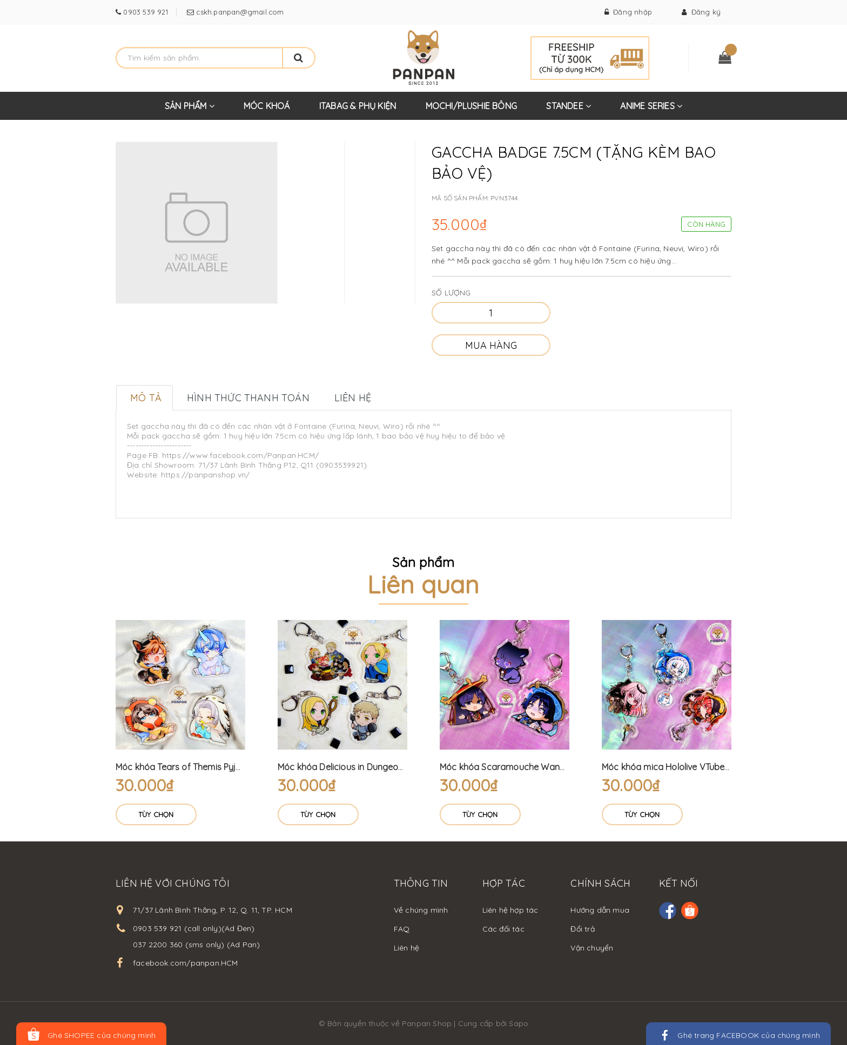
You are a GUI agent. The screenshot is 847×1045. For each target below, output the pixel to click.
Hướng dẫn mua (599, 910)
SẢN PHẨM (189, 110)
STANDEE (568, 110)
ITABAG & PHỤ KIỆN (357, 105)
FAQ (402, 929)
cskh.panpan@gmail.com (239, 12)
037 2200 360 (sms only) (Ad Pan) (196, 944)
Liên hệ (406, 948)
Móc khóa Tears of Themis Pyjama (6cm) (198, 766)
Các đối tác (503, 929)
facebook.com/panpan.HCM (185, 963)
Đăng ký (701, 12)
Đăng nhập (628, 12)
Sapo (518, 1023)
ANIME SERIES (651, 110)
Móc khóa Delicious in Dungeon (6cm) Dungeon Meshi (385, 766)
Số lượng (451, 293)
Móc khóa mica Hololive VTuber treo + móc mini (697, 766)
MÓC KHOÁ (267, 105)
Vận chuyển (591, 948)
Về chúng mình (421, 910)
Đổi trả (582, 929)
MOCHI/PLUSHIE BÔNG (471, 105)
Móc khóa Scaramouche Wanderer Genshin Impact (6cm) (556, 766)
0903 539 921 (144, 12)
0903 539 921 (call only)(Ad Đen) (193, 928)
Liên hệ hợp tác (510, 910)
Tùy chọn (156, 814)
